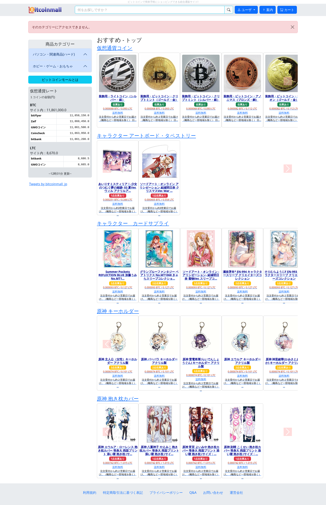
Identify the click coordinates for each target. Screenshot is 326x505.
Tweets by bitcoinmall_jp (48, 184)
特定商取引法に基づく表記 (123, 492)
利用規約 (89, 492)
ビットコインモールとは (60, 79)
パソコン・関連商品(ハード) (54, 54)
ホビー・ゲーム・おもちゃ (53, 66)
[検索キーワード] (150, 10)
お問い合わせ (213, 492)
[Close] (293, 27)
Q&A (192, 492)
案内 (267, 9)
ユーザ (244, 9)
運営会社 (236, 492)
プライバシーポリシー (166, 492)
